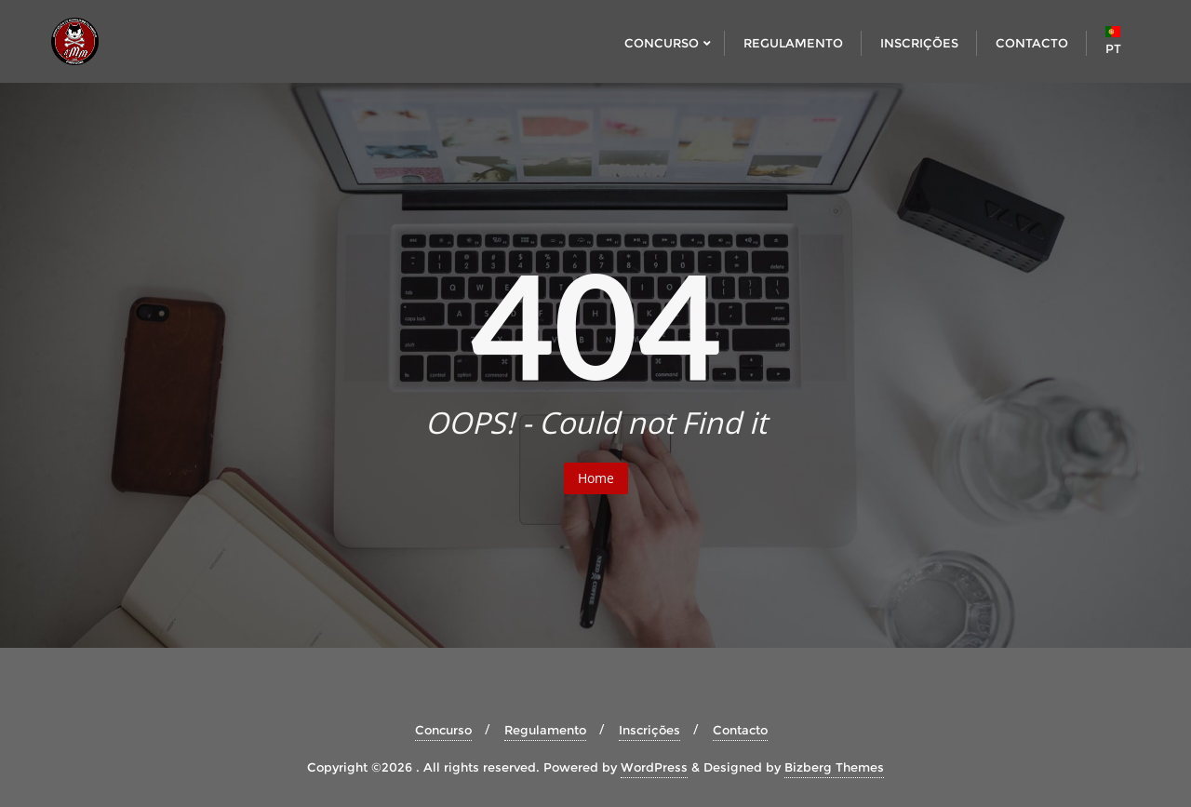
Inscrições (649, 729)
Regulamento (545, 729)
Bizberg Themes (834, 767)
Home (596, 478)
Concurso (443, 729)
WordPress (654, 767)
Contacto (740, 729)
